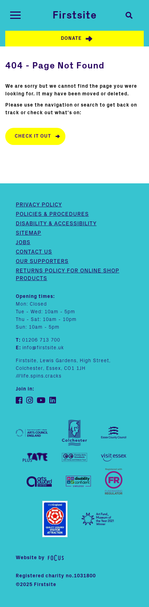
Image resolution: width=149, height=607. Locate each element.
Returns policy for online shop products (67, 274)
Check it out (33, 136)
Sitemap (28, 233)
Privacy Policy (39, 204)
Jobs (23, 242)
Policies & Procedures (52, 214)
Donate (71, 38)
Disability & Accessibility (56, 223)
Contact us (34, 252)
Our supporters (42, 261)
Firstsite (74, 15)
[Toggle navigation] (15, 15)
